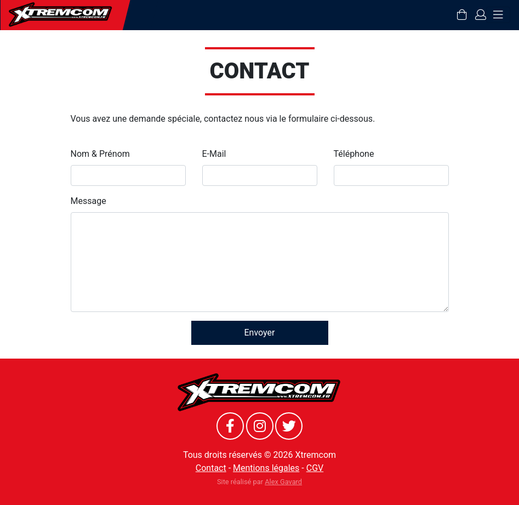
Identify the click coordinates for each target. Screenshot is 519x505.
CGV (315, 468)
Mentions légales (266, 468)
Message (88, 201)
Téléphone (354, 154)
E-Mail (214, 154)
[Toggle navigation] (498, 15)
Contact (211, 468)
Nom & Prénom (100, 154)
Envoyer (259, 332)
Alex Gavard (283, 482)
